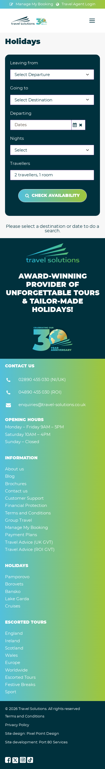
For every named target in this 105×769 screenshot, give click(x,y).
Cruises (12, 606)
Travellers (20, 164)
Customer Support (24, 498)
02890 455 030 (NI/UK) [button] (42, 380)
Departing (20, 113)
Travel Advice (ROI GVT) (30, 550)
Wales (11, 655)
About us (14, 469)
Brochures (15, 484)
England (14, 633)
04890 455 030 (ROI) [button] (40, 392)
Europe (12, 663)
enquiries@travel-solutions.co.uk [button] (52, 405)
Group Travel (18, 520)
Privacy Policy (17, 725)
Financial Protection (26, 506)
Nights (17, 138)
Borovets (14, 584)
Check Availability (52, 196)
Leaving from (24, 63)
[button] (92, 21)
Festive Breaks (20, 685)
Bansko (12, 592)
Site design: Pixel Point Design (32, 734)
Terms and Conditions (28, 513)
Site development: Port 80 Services (36, 742)
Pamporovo (17, 577)
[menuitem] (31, 4)
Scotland (14, 648)
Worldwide (16, 670)
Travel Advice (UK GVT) (29, 542)
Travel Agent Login (78, 4)
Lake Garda (17, 599)
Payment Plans (21, 535)
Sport (10, 692)
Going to (19, 88)
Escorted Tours (20, 677)
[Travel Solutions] (29, 21)
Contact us (16, 491)
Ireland (12, 641)
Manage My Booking (34, 4)
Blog (10, 476)
